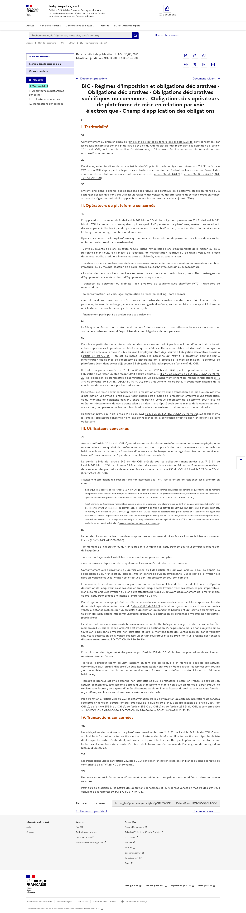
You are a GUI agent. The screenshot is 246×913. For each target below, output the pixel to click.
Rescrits (105, 25)
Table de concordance (86, 832)
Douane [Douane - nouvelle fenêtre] (128, 842)
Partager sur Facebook (186, 64)
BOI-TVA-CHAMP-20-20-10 (107, 540)
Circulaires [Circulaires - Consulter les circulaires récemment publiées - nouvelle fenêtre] (130, 837)
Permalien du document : (91, 803)
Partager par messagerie (213, 64)
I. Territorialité (39, 86)
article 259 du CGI (156, 652)
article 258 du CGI (165, 174)
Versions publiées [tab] (38, 71)
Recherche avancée (167, 35)
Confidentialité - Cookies (105, 901)
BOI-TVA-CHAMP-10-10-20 (152, 497)
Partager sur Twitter (195, 64)
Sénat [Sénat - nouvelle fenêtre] (127, 863)
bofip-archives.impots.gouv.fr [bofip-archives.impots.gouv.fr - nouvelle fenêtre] (89, 842)
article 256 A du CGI (126, 489)
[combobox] (80, 35)
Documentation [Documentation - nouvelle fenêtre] (83, 837)
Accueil (30, 25)
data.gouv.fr (205, 885)
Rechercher (135, 35)
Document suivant (204, 78)
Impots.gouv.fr (132, 858)
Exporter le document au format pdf (186, 55)
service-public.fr (155, 885)
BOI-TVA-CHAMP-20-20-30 (127, 639)
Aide (28, 827)
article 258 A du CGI (144, 606)
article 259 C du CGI (145, 706)
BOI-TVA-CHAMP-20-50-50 (173, 710)
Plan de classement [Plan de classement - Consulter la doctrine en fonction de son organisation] (50, 25)
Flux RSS (79, 827)
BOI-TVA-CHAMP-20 (94, 473)
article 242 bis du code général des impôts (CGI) (159, 142)
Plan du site (82, 901)
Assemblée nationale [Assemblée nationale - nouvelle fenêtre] (134, 827)
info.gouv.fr (132, 885)
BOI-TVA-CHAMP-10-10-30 (180, 497)
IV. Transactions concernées (46, 104)
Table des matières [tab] (39, 56)
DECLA (72, 42)
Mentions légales (65, 901)
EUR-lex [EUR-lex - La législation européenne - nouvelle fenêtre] (128, 847)
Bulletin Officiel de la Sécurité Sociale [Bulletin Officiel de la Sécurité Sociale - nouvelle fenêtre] (142, 832)
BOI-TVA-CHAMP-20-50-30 (102, 710)
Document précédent (93, 78)
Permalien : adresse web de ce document (204, 55)
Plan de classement (47, 42)
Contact (30, 832)
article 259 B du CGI (109, 706)
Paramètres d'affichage (136, 901)
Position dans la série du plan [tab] (45, 64)
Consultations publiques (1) (80, 25)
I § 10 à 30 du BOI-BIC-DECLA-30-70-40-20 (171, 414)
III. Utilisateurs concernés (44, 99)
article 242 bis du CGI (140, 220)
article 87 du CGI (94, 356)
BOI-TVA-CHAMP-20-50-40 (136, 710)
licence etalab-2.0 (92, 908)
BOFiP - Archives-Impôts (127, 25)
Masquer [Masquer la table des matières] (38, 80)
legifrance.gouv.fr (181, 885)
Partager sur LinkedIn (204, 64)
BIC (62, 42)
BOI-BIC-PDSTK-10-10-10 (129, 792)
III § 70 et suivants (121, 764)
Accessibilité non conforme (39, 901)
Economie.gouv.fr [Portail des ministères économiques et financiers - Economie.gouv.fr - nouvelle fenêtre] (133, 852)
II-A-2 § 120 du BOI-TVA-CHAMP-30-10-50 (139, 523)
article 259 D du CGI (197, 174)
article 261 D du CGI (115, 511)
